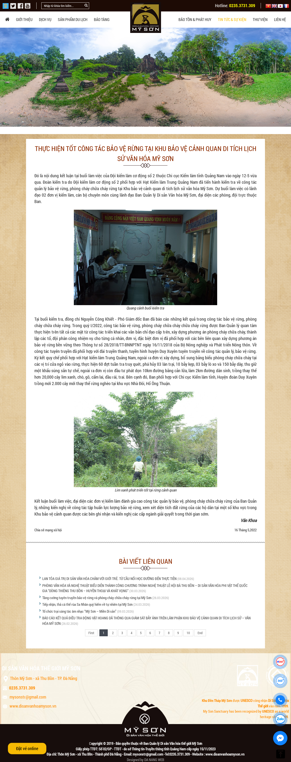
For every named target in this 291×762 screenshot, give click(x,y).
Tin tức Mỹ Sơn (81, 127)
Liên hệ (280, 19)
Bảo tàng (101, 19)
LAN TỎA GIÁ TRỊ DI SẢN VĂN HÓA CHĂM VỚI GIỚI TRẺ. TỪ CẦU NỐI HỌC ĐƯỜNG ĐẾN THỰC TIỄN (109, 578)
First (91, 633)
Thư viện (260, 19)
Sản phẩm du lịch (72, 19)
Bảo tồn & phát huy (194, 19)
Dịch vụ (45, 19)
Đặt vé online (27, 748)
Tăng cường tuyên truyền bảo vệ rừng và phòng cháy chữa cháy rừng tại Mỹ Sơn (96, 597)
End (200, 633)
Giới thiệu (24, 19)
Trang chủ (27, 127)
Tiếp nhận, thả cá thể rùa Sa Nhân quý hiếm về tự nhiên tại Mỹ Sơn (87, 604)
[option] (145, 77)
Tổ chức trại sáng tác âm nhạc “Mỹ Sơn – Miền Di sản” (79, 611)
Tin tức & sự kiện (232, 19)
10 (188, 633)
